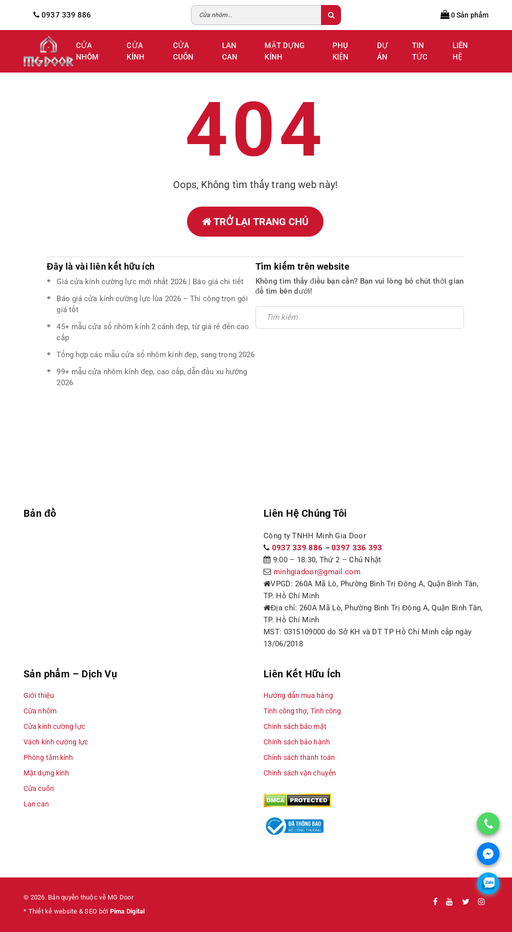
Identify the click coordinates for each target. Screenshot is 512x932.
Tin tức (420, 51)
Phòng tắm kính (48, 757)
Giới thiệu (39, 695)
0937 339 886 (297, 547)
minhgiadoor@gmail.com (317, 571)
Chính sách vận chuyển (300, 773)
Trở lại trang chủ (255, 222)
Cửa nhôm (40, 711)
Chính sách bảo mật (295, 726)
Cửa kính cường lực (54, 726)
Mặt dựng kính (46, 773)
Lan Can (230, 51)
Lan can (36, 804)
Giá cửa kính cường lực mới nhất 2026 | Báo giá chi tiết (150, 281)
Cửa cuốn (39, 788)
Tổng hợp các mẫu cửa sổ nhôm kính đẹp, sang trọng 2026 (155, 354)
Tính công (326, 711)
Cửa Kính (135, 51)
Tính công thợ (285, 711)
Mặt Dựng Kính (284, 51)
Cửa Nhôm (87, 51)
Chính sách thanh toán (299, 757)
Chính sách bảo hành (297, 742)
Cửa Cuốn (183, 51)
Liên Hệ (460, 51)
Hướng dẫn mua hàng (298, 695)
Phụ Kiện (340, 51)
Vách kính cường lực (56, 742)
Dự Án (382, 51)
